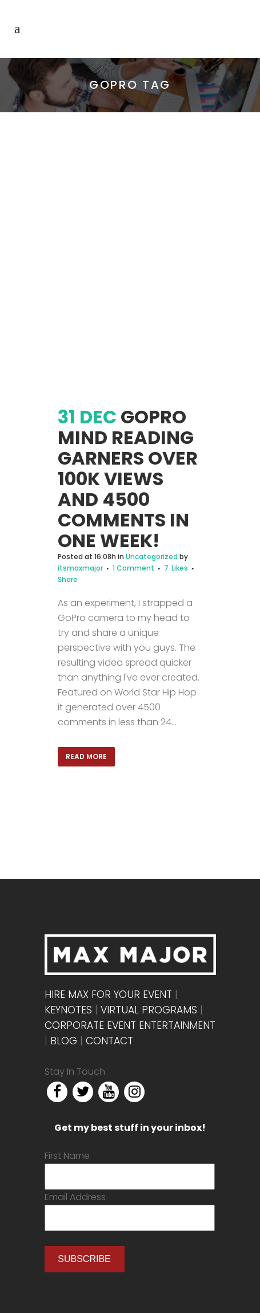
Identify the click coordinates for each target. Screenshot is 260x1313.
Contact (109, 1041)
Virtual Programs (149, 1010)
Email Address (75, 1197)
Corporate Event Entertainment (130, 1025)
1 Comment (133, 568)
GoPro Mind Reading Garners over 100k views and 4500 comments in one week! (128, 478)
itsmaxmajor (80, 568)
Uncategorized (152, 556)
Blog (63, 1041)
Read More (86, 756)
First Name (67, 1155)
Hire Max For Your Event (108, 994)
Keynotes (68, 1010)
